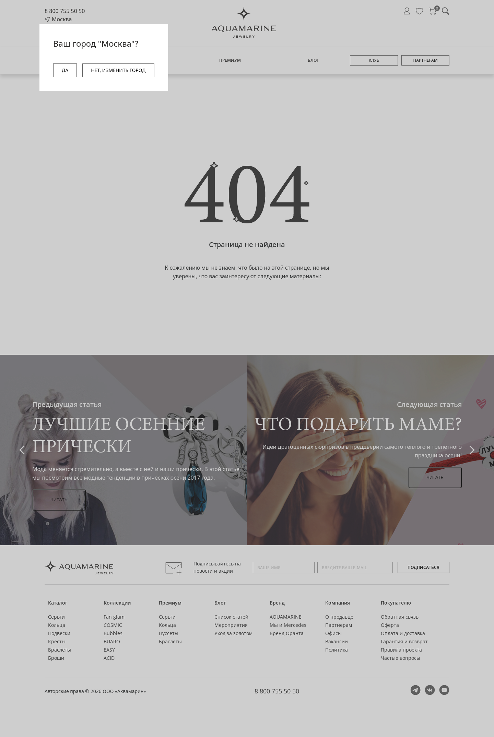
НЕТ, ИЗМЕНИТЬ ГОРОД (118, 70)
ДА (65, 70)
